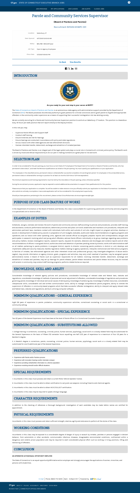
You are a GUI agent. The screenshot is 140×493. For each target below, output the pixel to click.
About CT (20, 485)
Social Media (53, 485)
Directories (44, 485)
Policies (26, 485)
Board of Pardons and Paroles (42, 110)
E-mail (41, 479)
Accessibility (34, 485)
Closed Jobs (99, 9)
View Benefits (75, 62)
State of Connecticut (23, 110)
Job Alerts (86, 9)
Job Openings (41, 9)
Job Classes (73, 9)
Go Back (62, 62)
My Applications (57, 9)
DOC (22, 113)
